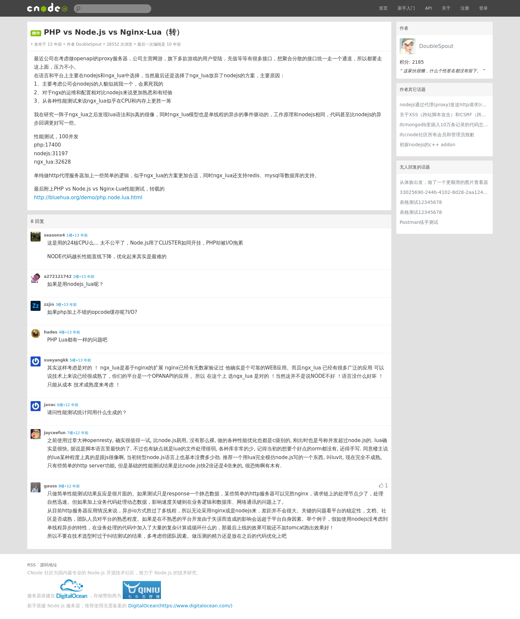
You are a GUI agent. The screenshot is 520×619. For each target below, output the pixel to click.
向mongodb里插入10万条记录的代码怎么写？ (444, 124)
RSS (31, 564)
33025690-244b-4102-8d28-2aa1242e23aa (444, 192)
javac (50, 404)
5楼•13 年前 (80, 360)
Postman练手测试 (419, 222)
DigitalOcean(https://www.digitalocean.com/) (180, 605)
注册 (464, 8)
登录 (483, 8)
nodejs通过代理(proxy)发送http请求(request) (444, 104)
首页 (383, 8)
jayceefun (54, 432)
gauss (50, 486)
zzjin (49, 304)
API (428, 8)
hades (51, 332)
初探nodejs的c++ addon (427, 144)
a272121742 (57, 276)
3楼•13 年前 (66, 305)
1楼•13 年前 (77, 235)
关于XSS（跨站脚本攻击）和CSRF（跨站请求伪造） (444, 114)
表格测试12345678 (421, 202)
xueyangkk (56, 360)
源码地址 (48, 564)
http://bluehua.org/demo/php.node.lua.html (88, 198)
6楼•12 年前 (67, 405)
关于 (446, 8)
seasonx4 (54, 235)
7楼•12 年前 (77, 433)
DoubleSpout (436, 46)
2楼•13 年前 (83, 277)
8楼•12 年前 (69, 486)
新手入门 (406, 8)
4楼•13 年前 (69, 332)
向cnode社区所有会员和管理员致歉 (437, 134)
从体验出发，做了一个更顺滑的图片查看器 (444, 182)
